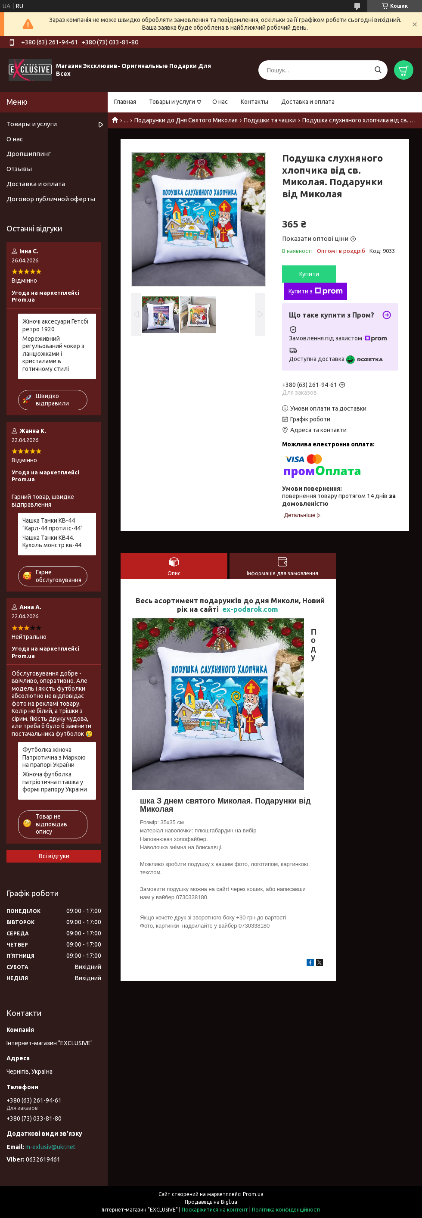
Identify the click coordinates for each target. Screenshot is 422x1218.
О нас (220, 101)
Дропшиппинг (28, 153)
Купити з (316, 291)
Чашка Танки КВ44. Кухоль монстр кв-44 (51, 541)
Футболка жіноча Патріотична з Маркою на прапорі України (54, 757)
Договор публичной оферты (50, 198)
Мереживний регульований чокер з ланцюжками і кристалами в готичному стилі (53, 353)
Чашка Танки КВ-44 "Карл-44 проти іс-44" (52, 524)
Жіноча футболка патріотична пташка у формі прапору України (54, 782)
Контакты (254, 101)
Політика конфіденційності (286, 1209)
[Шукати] (378, 70)
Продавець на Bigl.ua (211, 1202)
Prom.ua (253, 1194)
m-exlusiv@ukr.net (50, 1146)
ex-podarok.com (250, 609)
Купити (309, 274)
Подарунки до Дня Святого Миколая (186, 120)
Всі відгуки (54, 856)
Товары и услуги (172, 101)
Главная (125, 101)
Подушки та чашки (270, 120)
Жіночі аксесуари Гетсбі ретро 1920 (55, 325)
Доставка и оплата (308, 101)
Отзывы (19, 168)
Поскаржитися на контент (215, 1209)
